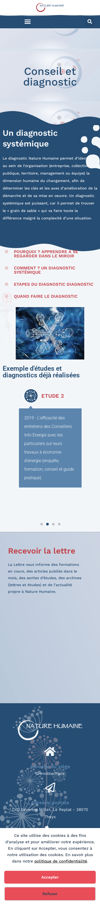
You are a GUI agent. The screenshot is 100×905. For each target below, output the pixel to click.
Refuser (50, 893)
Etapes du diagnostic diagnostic (53, 284)
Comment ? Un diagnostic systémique (44, 270)
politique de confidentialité (60, 861)
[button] (28, 22)
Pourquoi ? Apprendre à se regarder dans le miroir (46, 253)
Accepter (50, 877)
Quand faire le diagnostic (46, 296)
